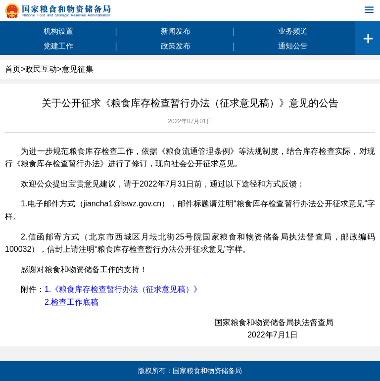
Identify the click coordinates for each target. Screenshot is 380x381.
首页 (13, 69)
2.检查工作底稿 (71, 302)
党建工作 (58, 46)
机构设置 (58, 31)
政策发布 (175, 46)
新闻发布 (175, 31)
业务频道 (293, 31)
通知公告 (293, 46)
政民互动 (41, 69)
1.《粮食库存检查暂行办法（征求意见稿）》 (123, 289)
